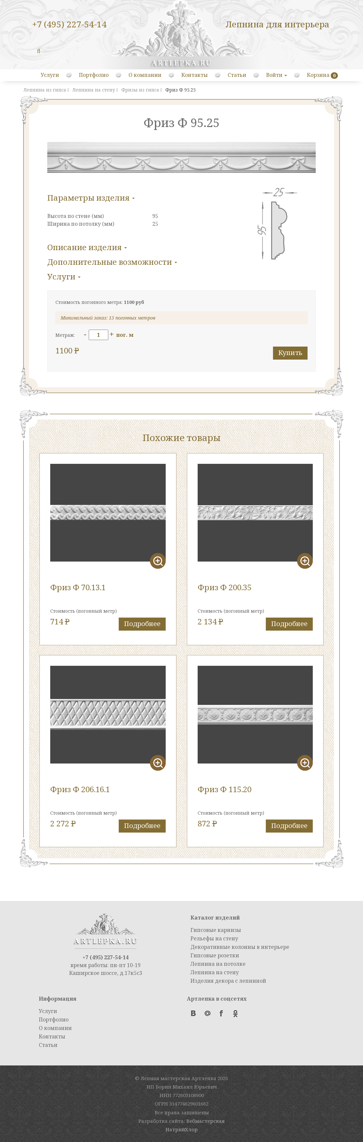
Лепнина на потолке (218, 963)
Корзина (318, 75)
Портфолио (94, 75)
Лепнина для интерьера (277, 24)
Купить (290, 352)
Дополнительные (112, 261)
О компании (145, 75)
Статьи (237, 75)
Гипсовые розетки (214, 955)
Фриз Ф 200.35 (224, 587)
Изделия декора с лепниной (228, 980)
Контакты (194, 75)
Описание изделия (87, 247)
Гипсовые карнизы (215, 930)
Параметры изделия (91, 197)
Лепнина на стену (214, 972)
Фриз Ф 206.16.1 (80, 789)
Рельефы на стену (214, 938)
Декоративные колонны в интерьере (239, 946)
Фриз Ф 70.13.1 (78, 587)
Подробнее (142, 623)
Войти (276, 75)
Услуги (50, 75)
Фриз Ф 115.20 (224, 789)
